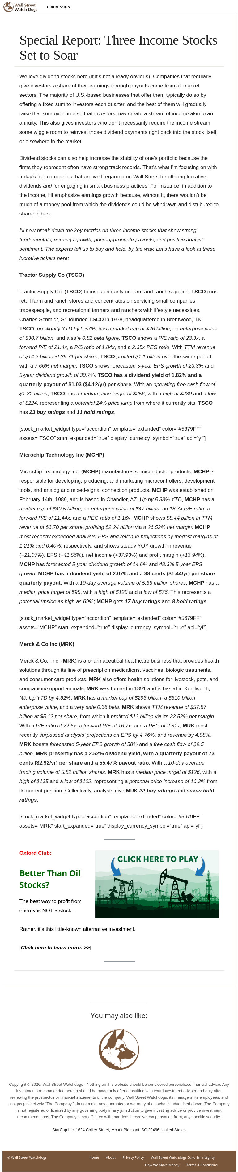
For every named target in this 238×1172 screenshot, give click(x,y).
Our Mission (58, 7)
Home (94, 1157)
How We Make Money (162, 1164)
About (111, 1157)
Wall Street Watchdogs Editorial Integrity (183, 1157)
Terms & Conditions (202, 1164)
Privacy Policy (133, 1157)
